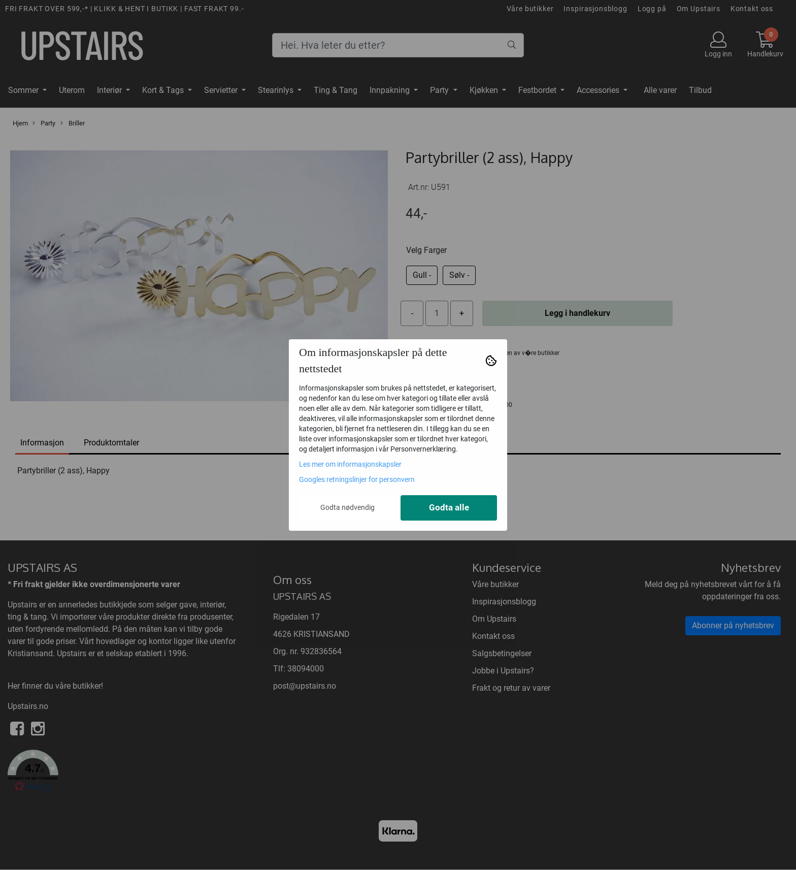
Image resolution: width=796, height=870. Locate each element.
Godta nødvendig (347, 507)
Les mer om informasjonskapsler (350, 464)
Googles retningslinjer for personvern (357, 479)
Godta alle (449, 507)
